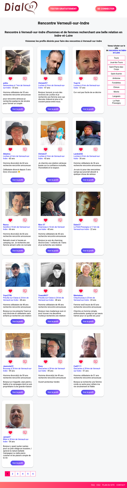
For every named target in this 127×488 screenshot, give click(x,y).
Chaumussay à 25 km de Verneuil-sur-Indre (84, 299)
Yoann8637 (43, 295)
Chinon (116, 87)
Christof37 (42, 83)
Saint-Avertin (116, 74)
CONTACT (120, 485)
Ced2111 (77, 366)
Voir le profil (17, 109)
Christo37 (42, 154)
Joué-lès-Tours (116, 62)
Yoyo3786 (7, 295)
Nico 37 (41, 225)
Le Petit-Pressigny (116, 102)
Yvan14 (77, 83)
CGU (98, 485)
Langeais (116, 96)
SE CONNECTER (105, 8)
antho (5, 83)
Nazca (6, 225)
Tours (116, 58)
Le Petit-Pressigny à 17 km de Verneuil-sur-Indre (86, 228)
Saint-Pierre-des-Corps (116, 68)
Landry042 (78, 154)
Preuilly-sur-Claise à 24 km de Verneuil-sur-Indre (16, 299)
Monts (116, 92)
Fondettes (116, 83)
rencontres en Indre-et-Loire (118, 51)
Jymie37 (7, 437)
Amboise (116, 78)
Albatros (6, 154)
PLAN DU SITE (108, 485)
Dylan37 (77, 225)
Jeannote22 (8, 366)
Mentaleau (78, 295)
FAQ (93, 485)
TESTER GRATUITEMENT (63, 8)
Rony (40, 366)
